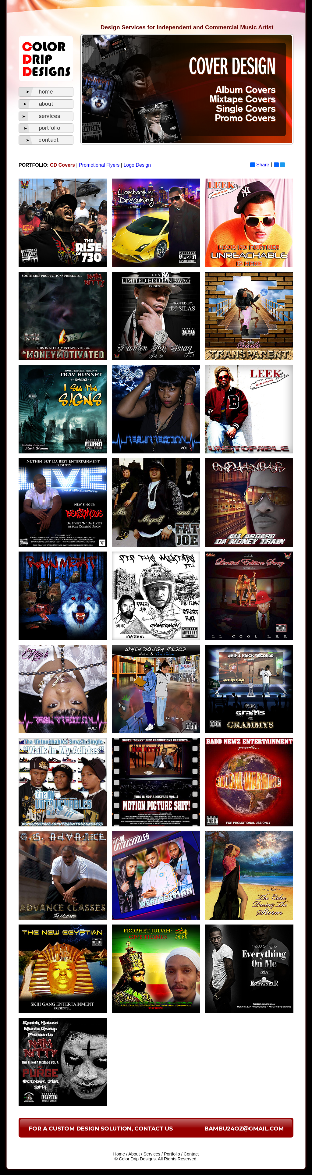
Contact (191, 1154)
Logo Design (137, 165)
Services (152, 1154)
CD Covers (62, 165)
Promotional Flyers (99, 165)
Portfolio (172, 1154)
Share (259, 164)
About (134, 1154)
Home (119, 1154)
